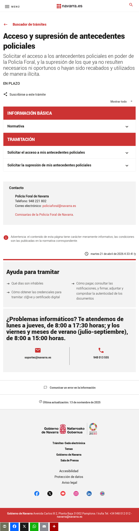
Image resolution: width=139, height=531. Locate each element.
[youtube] (62, 493)
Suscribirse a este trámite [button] (24, 94)
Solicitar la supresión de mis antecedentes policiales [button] (68, 165)
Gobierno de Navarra (68, 454)
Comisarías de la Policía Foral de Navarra (44, 214)
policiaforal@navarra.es (59, 206)
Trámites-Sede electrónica (69, 443)
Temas (69, 449)
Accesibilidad (68, 471)
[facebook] (36, 493)
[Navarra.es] (69, 4)
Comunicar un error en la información (70, 387)
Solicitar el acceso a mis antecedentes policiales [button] (68, 153)
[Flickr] (102, 493)
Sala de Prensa (69, 460)
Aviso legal (69, 482)
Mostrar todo (118, 101)
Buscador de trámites (24, 24)
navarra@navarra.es (69, 516)
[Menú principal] (12, 6)
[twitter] (49, 493)
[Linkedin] (89, 493)
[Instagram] (76, 493)
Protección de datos (69, 477)
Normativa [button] (68, 126)
